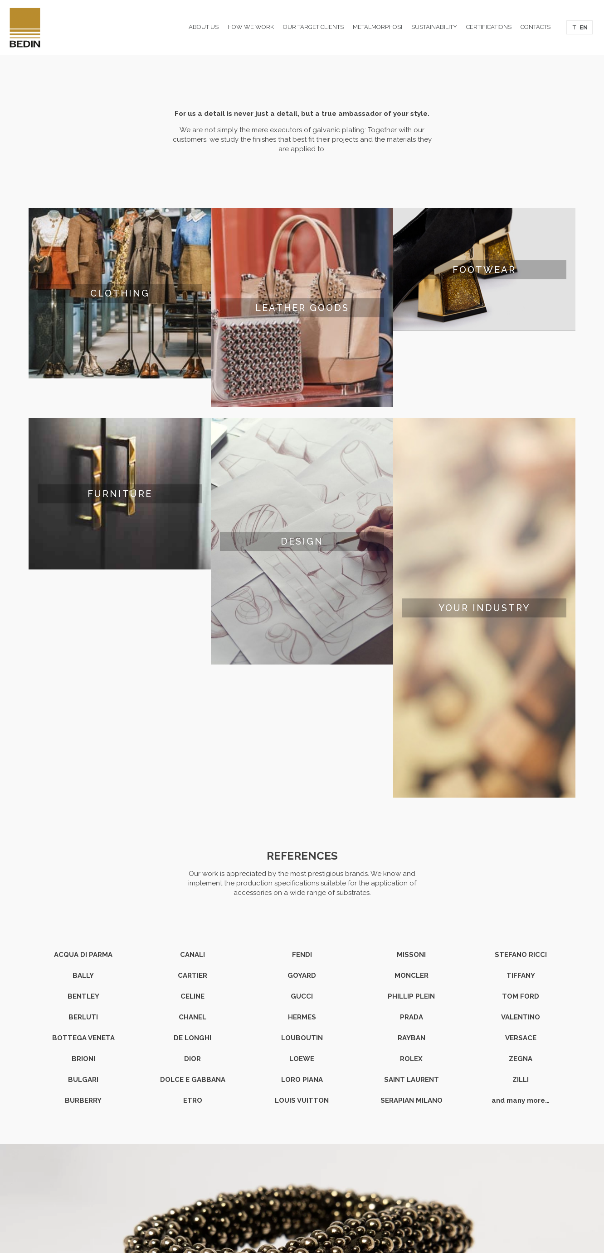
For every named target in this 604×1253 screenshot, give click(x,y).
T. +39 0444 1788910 (259, 1159)
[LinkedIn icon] (302, 1221)
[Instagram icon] (311, 1221)
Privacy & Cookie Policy (302, 1188)
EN (584, 27)
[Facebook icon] (292, 1221)
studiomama (312, 1207)
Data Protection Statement (302, 1197)
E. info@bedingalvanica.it (337, 1159)
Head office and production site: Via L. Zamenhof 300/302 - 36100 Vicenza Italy (302, 1140)
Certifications (302, 1178)
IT (573, 27)
